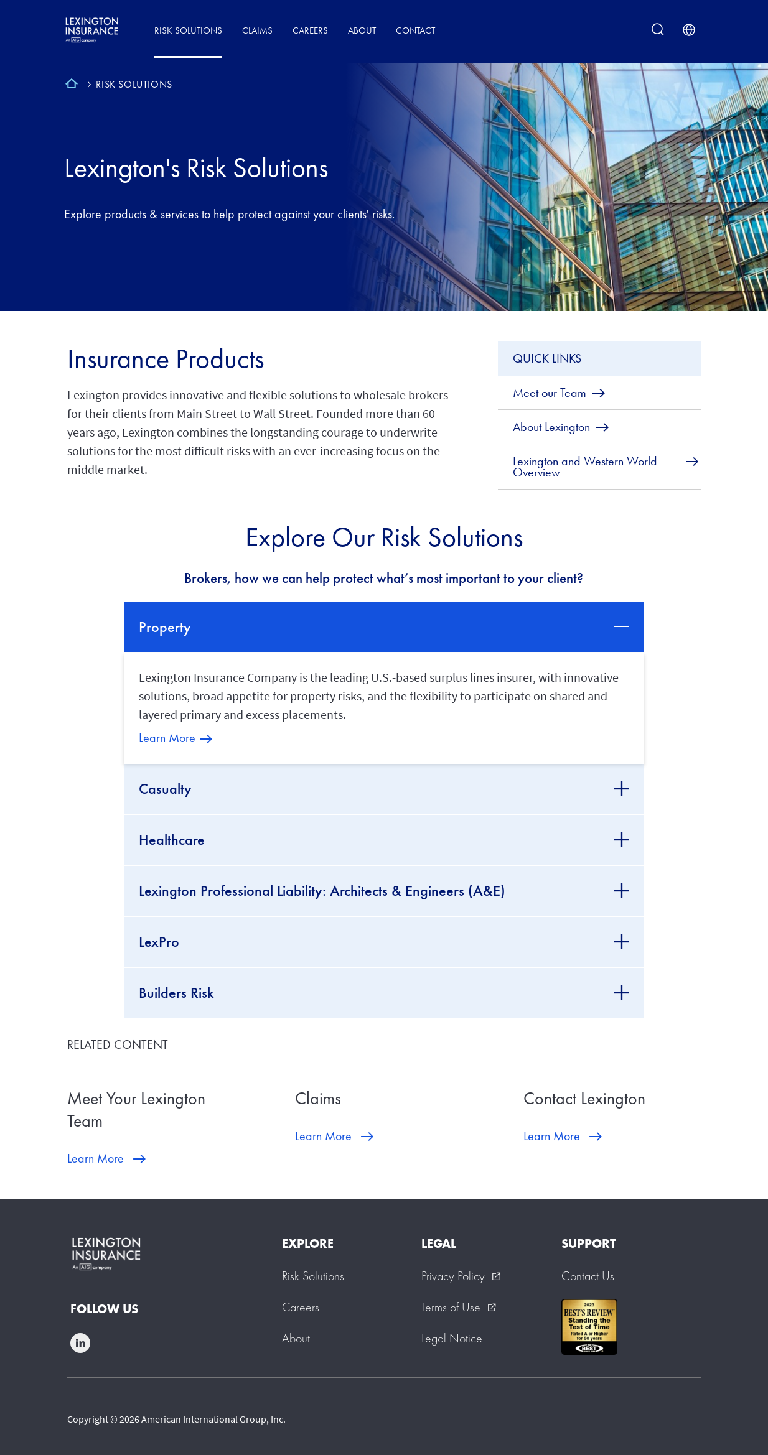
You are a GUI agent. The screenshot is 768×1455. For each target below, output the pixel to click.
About (362, 30)
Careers (310, 30)
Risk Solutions (188, 30)
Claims (257, 30)
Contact (415, 30)
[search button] (658, 30)
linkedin (80, 1343)
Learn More (167, 738)
